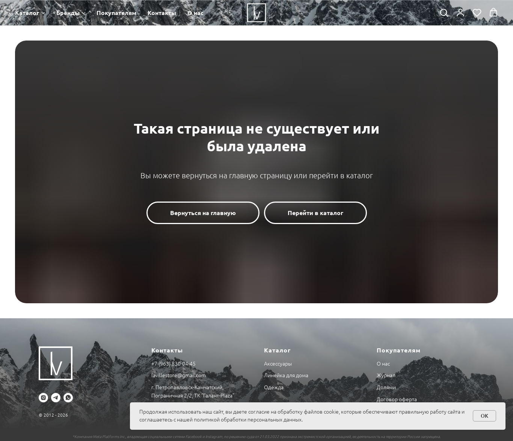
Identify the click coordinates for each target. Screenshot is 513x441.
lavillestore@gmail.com (178, 375)
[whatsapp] (68, 397)
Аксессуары (278, 364)
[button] (443, 12)
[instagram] (43, 397)
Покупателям (116, 12)
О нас (195, 12)
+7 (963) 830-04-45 (173, 364)
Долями (386, 387)
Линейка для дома (286, 375)
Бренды (68, 12)
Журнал (386, 375)
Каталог (27, 12)
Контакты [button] (162, 12)
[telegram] (55, 397)
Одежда (274, 387)
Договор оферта (397, 399)
